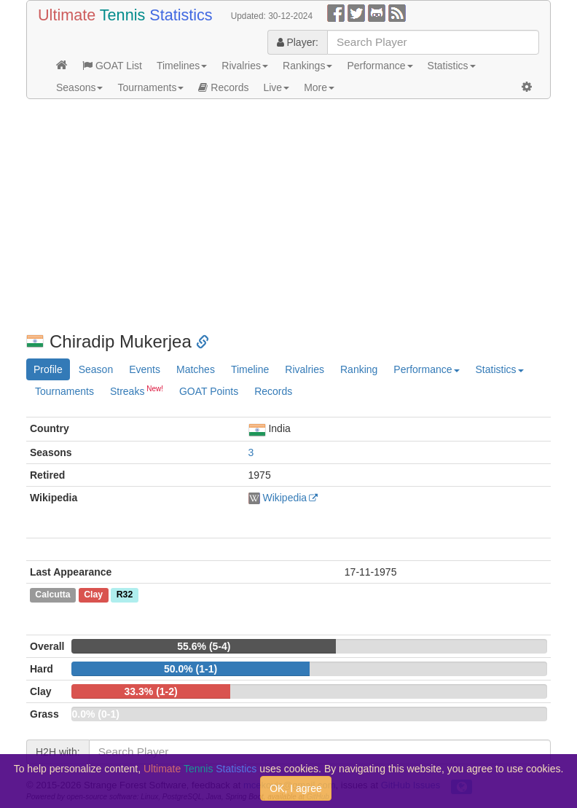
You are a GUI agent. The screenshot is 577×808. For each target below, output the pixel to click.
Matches (195, 369)
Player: (297, 42)
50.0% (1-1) (190, 669)
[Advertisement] (288, 216)
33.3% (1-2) (151, 691)
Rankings (307, 65)
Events (144, 369)
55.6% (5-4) (203, 646)
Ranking (358, 369)
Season (96, 369)
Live (276, 87)
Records (223, 87)
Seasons (79, 87)
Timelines (182, 65)
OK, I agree (296, 788)
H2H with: (58, 752)
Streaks (136, 390)
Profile (48, 369)
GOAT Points (208, 391)
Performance (379, 65)
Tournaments (150, 87)
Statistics (452, 65)
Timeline (250, 369)
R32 (125, 595)
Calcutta (52, 595)
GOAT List (112, 65)
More (319, 87)
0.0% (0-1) (95, 714)
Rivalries (244, 65)
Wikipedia (284, 497)
